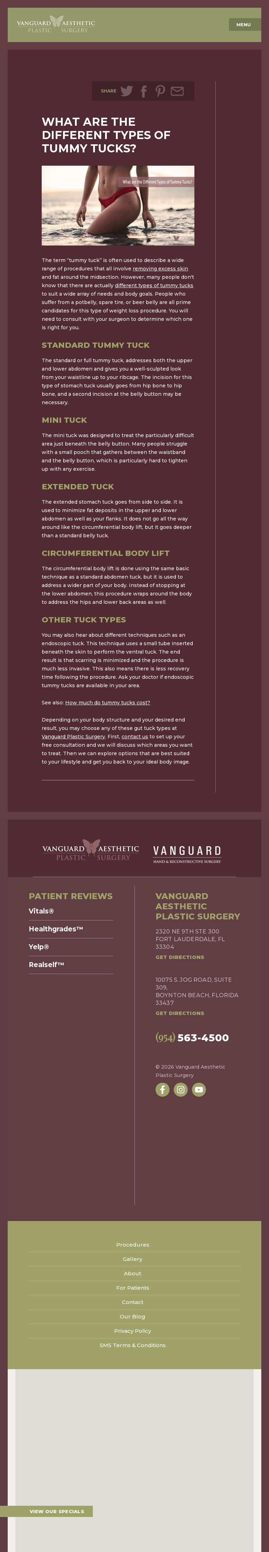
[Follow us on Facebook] (163, 1090)
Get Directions (180, 957)
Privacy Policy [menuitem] (132, 1330)
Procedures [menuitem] (132, 1244)
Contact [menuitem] (132, 1302)
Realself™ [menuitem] (46, 965)
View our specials (57, 1511)
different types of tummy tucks (154, 285)
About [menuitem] (132, 1273)
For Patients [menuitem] (132, 1287)
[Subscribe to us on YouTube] (199, 1090)
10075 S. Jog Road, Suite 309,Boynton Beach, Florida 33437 (197, 991)
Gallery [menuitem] (132, 1259)
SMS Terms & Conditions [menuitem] (133, 1345)
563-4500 (184, 1037)
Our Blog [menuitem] (132, 1316)
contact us (135, 736)
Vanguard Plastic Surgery (73, 736)
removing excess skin (160, 268)
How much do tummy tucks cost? (107, 702)
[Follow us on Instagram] (181, 1090)
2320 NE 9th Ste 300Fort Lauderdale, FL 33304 (190, 939)
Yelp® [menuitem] (39, 947)
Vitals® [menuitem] (41, 911)
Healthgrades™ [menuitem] (56, 929)
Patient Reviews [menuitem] (71, 896)
